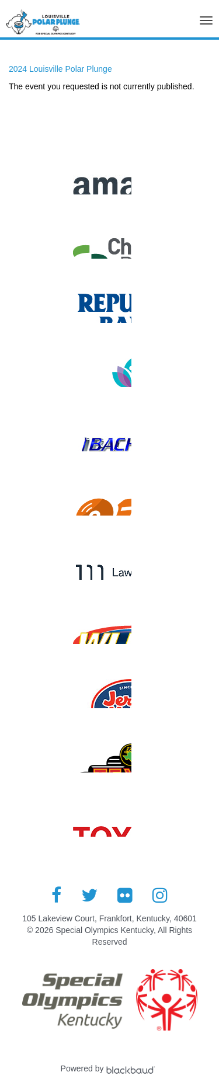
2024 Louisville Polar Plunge (60, 69)
